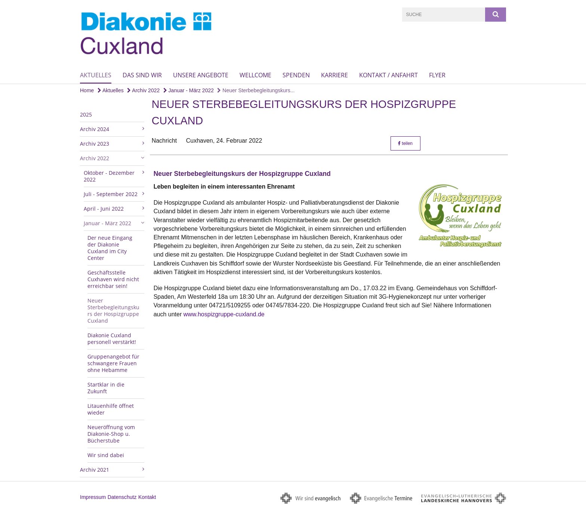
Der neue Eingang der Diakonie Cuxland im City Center (109, 247)
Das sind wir (142, 75)
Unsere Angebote (200, 75)
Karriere (334, 75)
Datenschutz (122, 497)
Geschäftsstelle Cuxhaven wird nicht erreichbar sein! (113, 279)
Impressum (93, 497)
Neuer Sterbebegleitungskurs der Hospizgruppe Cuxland (113, 310)
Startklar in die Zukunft (105, 388)
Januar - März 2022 (188, 90)
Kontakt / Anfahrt (388, 75)
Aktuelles (95, 75)
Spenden (296, 75)
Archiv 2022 (143, 90)
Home (87, 90)
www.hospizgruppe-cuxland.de (224, 314)
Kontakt (147, 497)
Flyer (437, 75)
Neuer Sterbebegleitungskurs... (255, 90)
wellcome (255, 75)
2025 (86, 114)
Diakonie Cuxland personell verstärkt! (111, 338)
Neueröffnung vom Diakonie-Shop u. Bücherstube (111, 434)
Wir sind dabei (105, 455)
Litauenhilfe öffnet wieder (110, 409)
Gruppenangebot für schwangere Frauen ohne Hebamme (113, 363)
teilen (405, 143)
